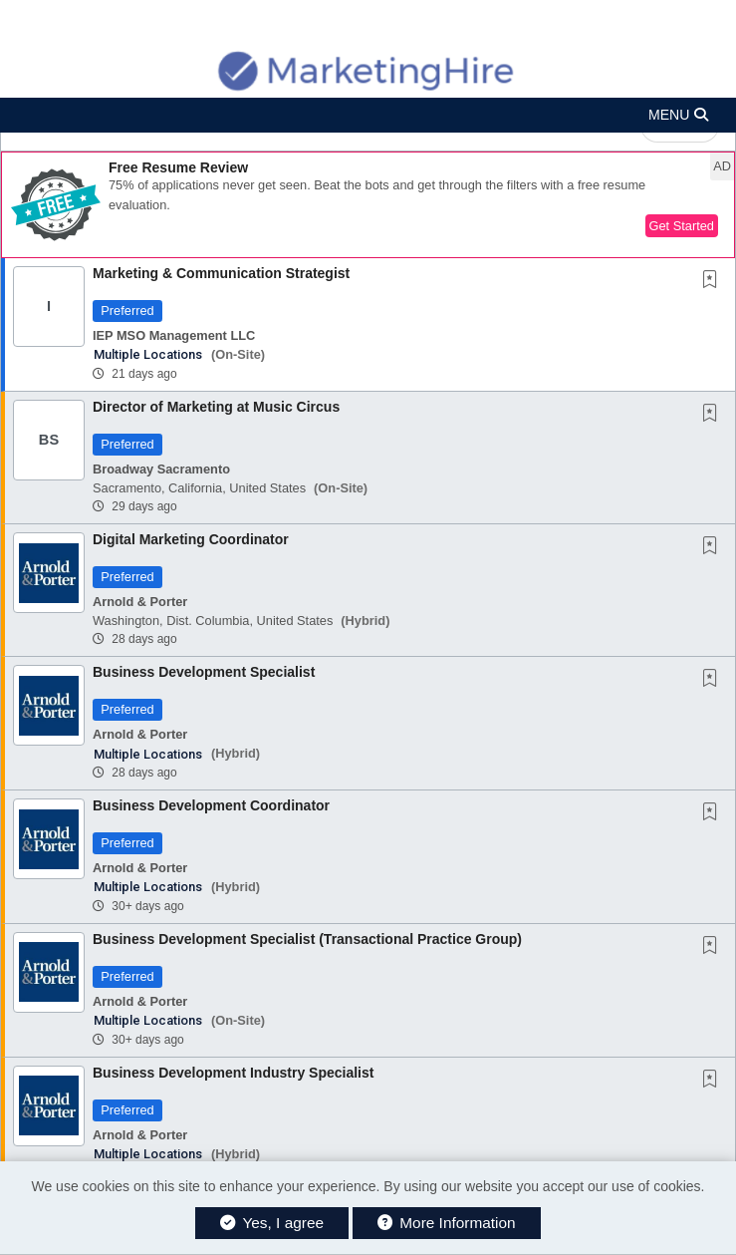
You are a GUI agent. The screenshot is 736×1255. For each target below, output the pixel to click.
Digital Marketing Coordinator (191, 539)
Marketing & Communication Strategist (221, 273)
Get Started (681, 225)
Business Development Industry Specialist (233, 1073)
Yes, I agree (272, 1222)
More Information (446, 1222)
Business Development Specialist (204, 672)
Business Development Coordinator (211, 805)
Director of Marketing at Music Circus (216, 407)
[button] (368, 115)
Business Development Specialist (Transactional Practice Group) (307, 939)
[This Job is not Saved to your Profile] (714, 281)
